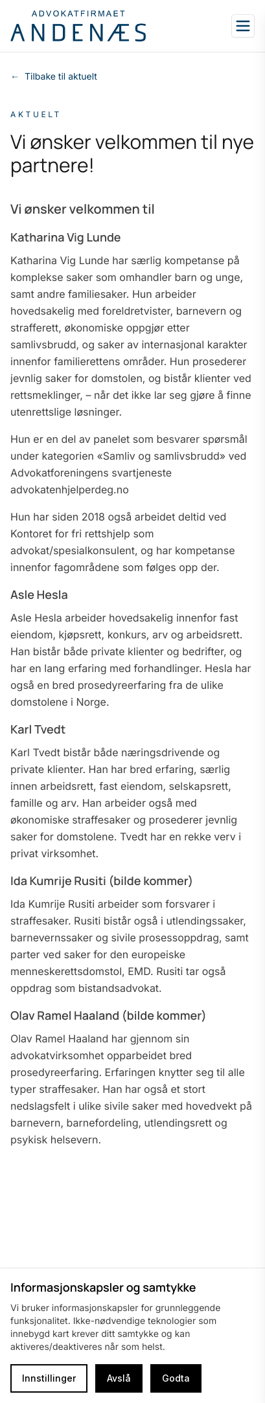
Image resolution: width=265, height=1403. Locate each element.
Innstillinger (49, 1378)
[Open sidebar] (243, 26)
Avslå (119, 1378)
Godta (176, 1378)
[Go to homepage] (78, 25)
